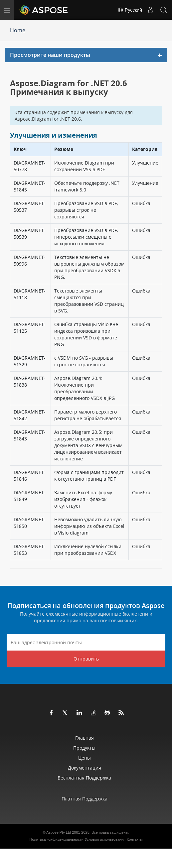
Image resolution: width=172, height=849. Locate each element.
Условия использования (105, 839)
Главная (84, 738)
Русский (129, 10)
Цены (84, 758)
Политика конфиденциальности (57, 839)
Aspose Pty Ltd (58, 832)
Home (17, 30)
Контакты (135, 839)
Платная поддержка (84, 798)
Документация (84, 768)
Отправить (86, 659)
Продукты (84, 748)
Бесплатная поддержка (84, 778)
